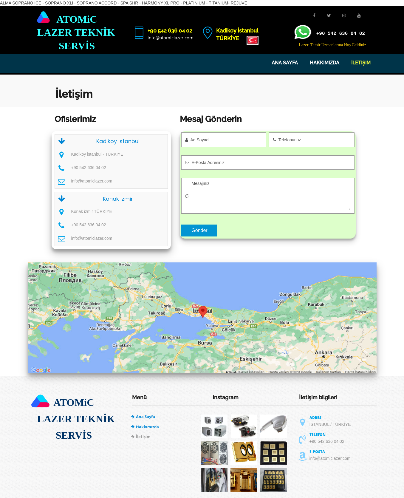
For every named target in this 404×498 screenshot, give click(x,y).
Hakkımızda (324, 63)
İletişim (361, 63)
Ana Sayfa (285, 63)
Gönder (199, 230)
